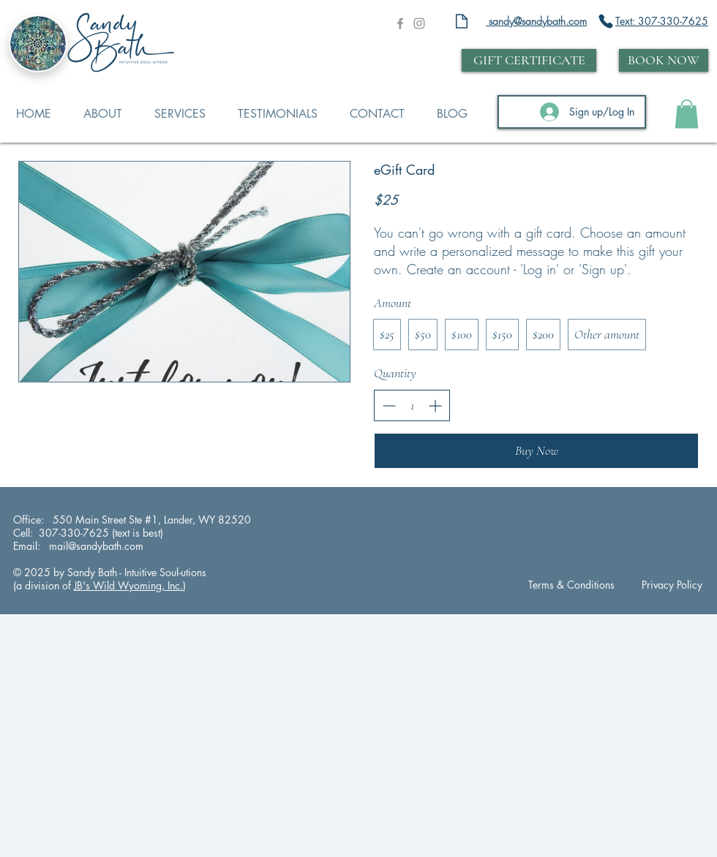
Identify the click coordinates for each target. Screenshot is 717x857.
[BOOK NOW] (663, 60)
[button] (687, 113)
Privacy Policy (672, 585)
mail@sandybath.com (94, 546)
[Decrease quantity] (389, 405)
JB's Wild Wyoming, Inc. (128, 585)
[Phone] (605, 21)
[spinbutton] (412, 405)
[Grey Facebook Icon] (400, 23)
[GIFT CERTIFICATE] (529, 60)
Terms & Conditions (571, 585)
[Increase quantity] (435, 405)
